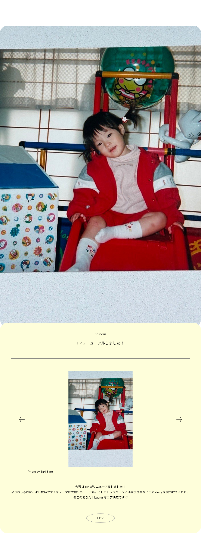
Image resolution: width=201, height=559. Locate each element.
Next (180, 419)
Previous (20, 419)
